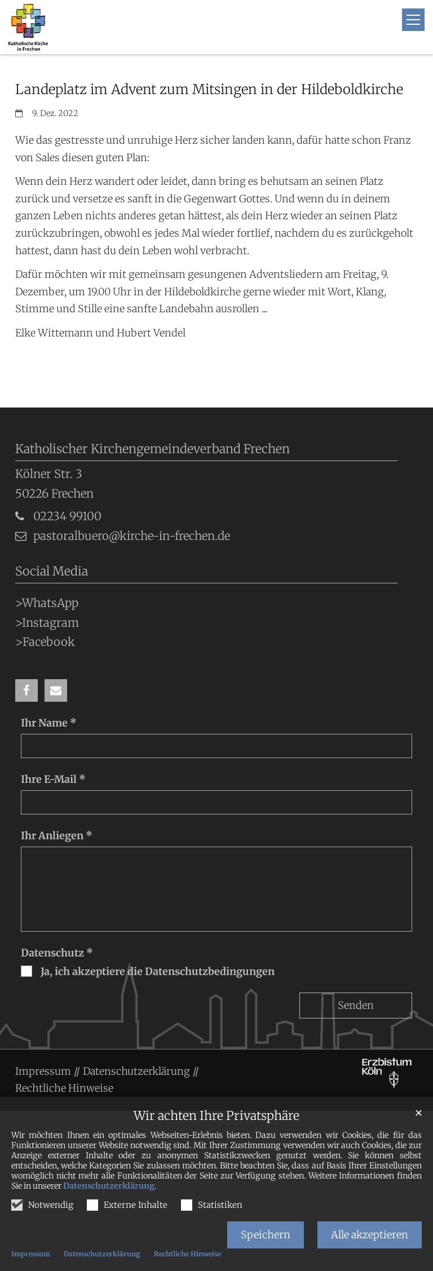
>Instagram (47, 622)
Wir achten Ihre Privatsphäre (216, 1115)
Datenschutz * (57, 952)
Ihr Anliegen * (56, 835)
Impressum (30, 1254)
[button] (26, 690)
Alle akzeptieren (369, 1234)
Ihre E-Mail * (53, 779)
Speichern (265, 1234)
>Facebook (45, 642)
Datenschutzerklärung (108, 1186)
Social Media (51, 571)
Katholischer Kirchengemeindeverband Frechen (152, 449)
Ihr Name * (49, 722)
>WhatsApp (46, 603)
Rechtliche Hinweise (187, 1254)
